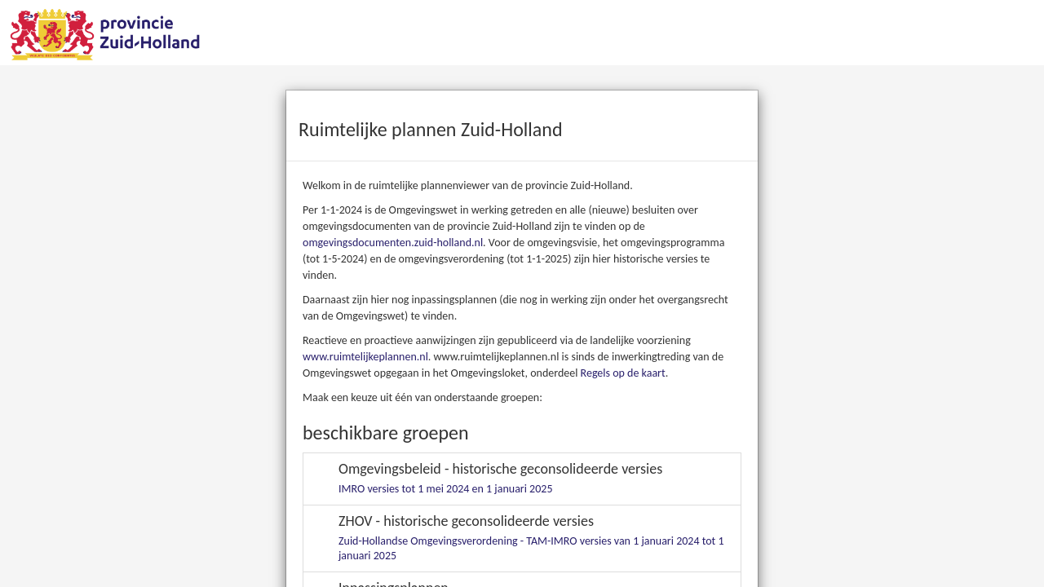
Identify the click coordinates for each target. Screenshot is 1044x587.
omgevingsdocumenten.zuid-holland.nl (393, 242)
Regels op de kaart (623, 373)
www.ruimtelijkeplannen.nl (365, 357)
